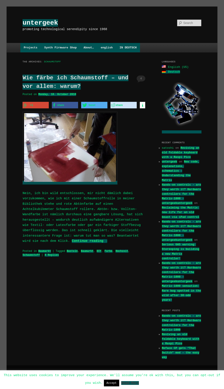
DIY (99, 250)
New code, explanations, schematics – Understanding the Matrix (181, 170)
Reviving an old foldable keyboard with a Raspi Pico (181, 152)
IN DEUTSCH (127, 47)
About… (89, 47)
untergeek (40, 22)
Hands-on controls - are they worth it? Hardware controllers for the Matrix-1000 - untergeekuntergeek (181, 193)
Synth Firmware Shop (60, 47)
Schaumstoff (31, 254)
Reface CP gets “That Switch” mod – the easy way (181, 352)
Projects (30, 47)
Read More (130, 382)
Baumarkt (44, 250)
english (107, 47)
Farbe (108, 250)
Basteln (72, 250)
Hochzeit (122, 250)
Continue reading (89, 240)
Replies (52, 254)
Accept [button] (112, 383)
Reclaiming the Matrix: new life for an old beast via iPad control (181, 211)
